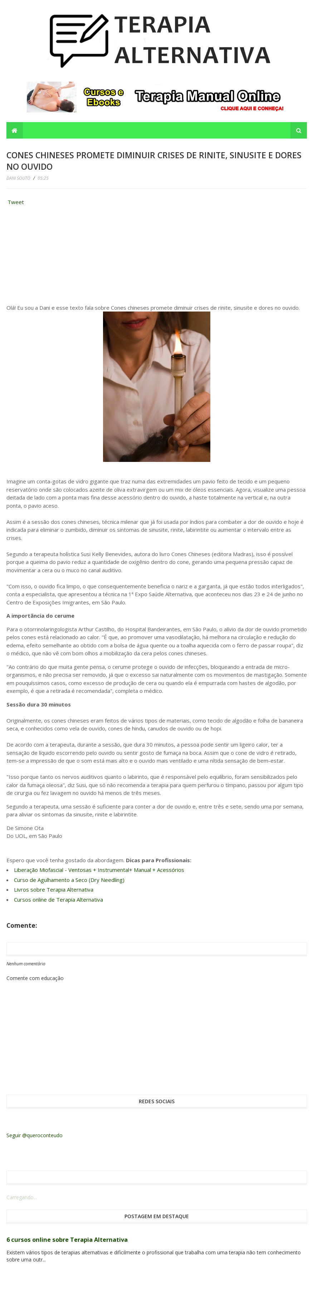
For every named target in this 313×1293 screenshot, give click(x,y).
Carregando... (21, 1197)
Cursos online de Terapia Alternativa (58, 899)
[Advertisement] (60, 256)
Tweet (16, 202)
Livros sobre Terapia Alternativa (53, 889)
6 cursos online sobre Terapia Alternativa (67, 1240)
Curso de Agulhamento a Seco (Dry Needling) (69, 879)
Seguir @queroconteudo (34, 1135)
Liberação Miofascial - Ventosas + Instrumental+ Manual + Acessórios (99, 869)
